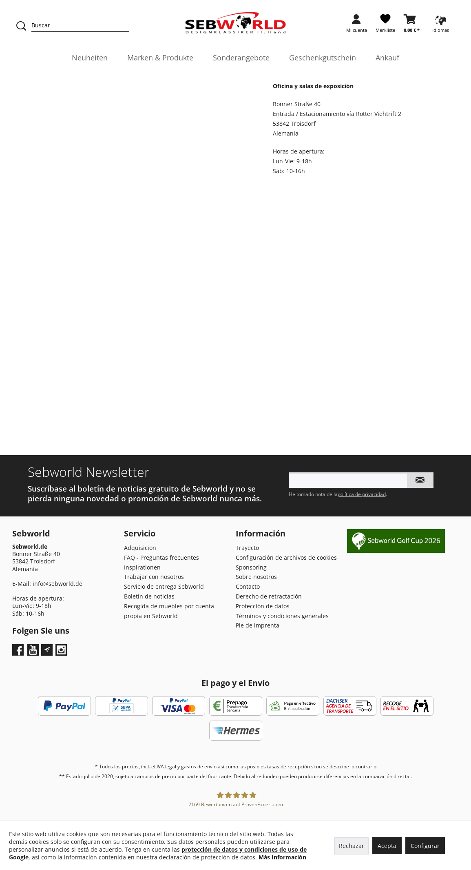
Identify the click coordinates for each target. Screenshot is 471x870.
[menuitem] (356, 26)
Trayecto (247, 548)
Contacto (248, 586)
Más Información (282, 857)
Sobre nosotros (256, 577)
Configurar (425, 846)
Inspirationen (142, 567)
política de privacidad (362, 494)
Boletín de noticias (149, 596)
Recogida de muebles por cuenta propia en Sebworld (169, 611)
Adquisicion (140, 548)
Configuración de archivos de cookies (286, 557)
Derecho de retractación (269, 596)
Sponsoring (251, 567)
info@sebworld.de (57, 583)
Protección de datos (263, 606)
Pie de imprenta (257, 625)
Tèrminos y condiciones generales (282, 616)
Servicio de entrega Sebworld (164, 586)
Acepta (387, 846)
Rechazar (351, 846)
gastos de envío (199, 766)
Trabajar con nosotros (154, 577)
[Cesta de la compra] (412, 26)
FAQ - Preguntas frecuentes (161, 557)
